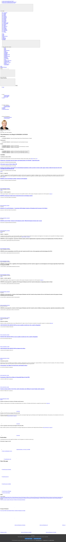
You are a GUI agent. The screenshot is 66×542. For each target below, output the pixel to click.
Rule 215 (51, 193)
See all (1, 171)
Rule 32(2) (48, 403)
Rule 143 (51, 323)
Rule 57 (25, 236)
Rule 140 (8, 415)
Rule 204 (32, 158)
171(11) (36, 158)
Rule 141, (11, 415)
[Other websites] (21, 43)
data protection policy (39, 540)
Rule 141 (47, 427)
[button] (34, 91)
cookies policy (45, 540)
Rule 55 (4, 176)
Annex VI (28, 236)
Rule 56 (23, 236)
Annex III (15, 415)
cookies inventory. (51, 540)
